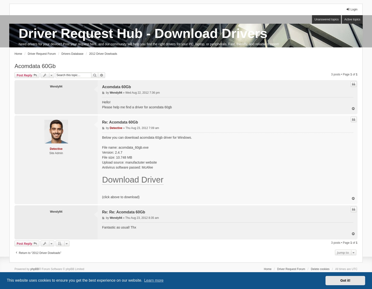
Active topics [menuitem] (352, 19)
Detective (56, 149)
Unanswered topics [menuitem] (326, 19)
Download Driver (132, 179)
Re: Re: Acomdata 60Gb (123, 212)
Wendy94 (56, 86)
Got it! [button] (345, 280)
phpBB (34, 269)
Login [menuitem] (351, 9)
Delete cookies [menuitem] (320, 269)
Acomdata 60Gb (35, 66)
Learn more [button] (153, 280)
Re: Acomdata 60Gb (120, 122)
